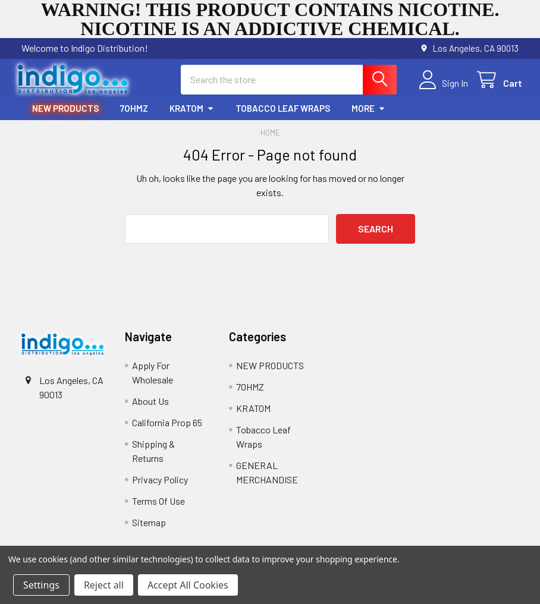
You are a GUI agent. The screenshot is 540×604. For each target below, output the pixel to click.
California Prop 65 (167, 425)
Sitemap (149, 525)
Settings (41, 585)
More (368, 111)
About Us (150, 404)
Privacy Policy (160, 482)
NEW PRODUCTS (65, 111)
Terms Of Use (158, 503)
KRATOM (191, 111)
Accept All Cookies (187, 585)
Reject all (104, 585)
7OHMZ (134, 111)
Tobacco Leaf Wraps (283, 111)
